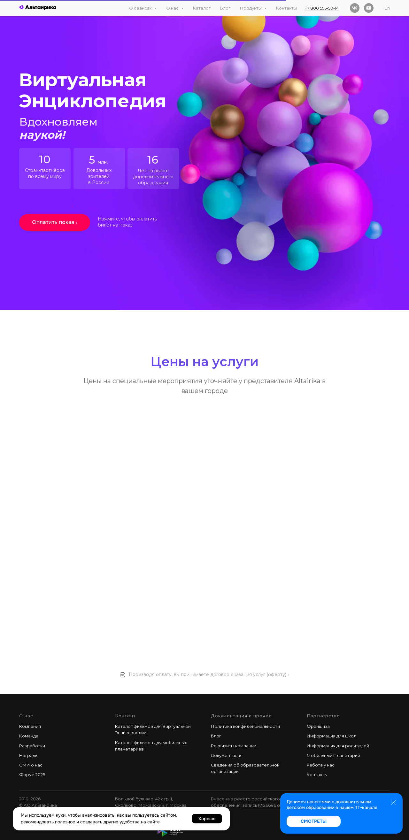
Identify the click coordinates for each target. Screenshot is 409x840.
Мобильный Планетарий (333, 755)
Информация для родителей (338, 745)
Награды (28, 755)
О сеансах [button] (141, 8)
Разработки (32, 745)
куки (61, 815)
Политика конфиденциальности (245, 726)
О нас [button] (173, 8)
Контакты (286, 8)
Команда (28, 735)
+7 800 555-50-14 (322, 8)
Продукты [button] (251, 8)
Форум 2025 (32, 774)
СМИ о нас (30, 764)
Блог (225, 8)
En (387, 8)
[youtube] (369, 8)
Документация (227, 755)
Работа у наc (321, 764)
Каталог (202, 8)
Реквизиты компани (232, 745)
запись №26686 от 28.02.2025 (274, 805)
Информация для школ (331, 735)
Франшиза (318, 726)
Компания (30, 726)
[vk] (354, 8)
